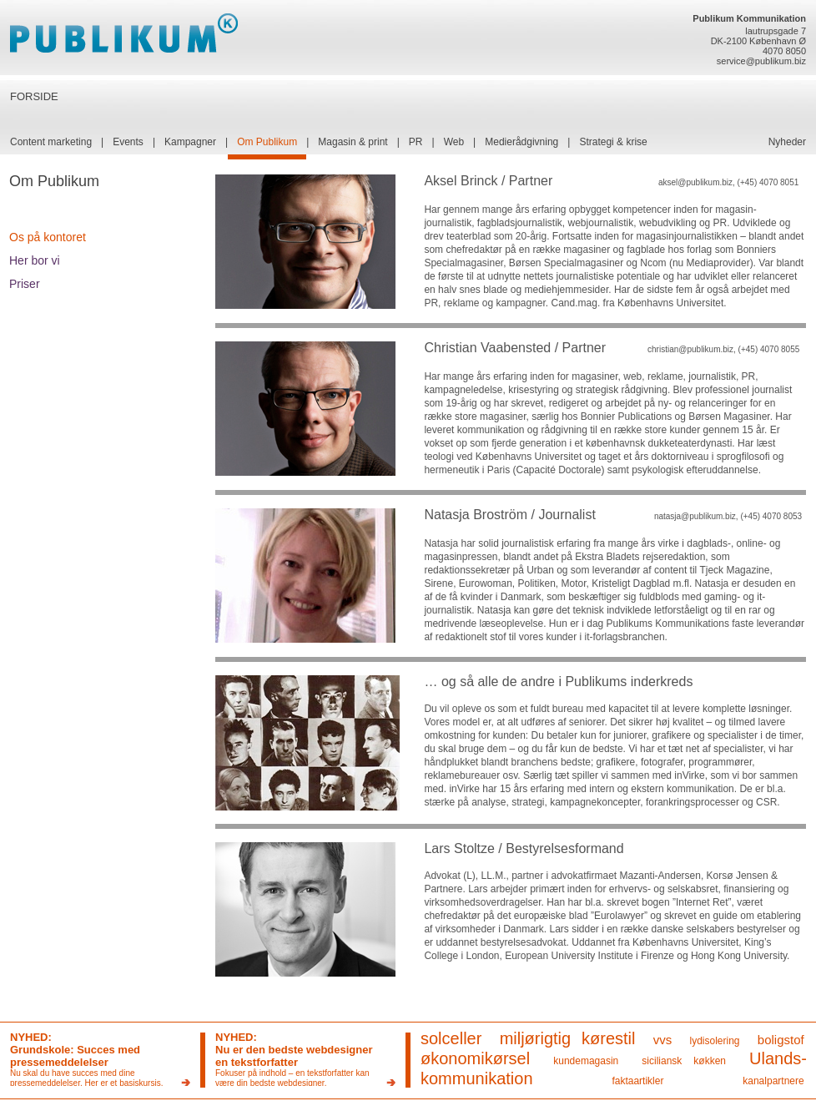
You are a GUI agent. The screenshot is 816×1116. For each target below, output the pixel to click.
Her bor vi (34, 260)
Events (128, 142)
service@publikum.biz (761, 61)
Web (454, 142)
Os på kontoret (47, 237)
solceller (451, 1038)
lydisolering (715, 1041)
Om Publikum (267, 142)
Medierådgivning (521, 142)
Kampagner (190, 142)
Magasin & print (352, 142)
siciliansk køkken (684, 1061)
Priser (24, 283)
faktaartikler (637, 1081)
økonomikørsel (475, 1058)
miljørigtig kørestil (568, 1038)
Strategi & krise (613, 142)
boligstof (781, 1040)
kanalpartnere (773, 1081)
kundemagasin (585, 1061)
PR (416, 142)
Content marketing (51, 142)
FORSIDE (34, 96)
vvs (662, 1040)
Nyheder (787, 142)
